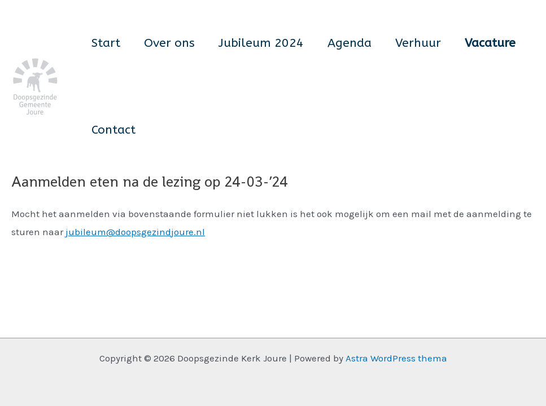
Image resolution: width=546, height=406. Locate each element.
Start (105, 43)
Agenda (349, 43)
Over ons (169, 43)
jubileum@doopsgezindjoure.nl (135, 231)
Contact (113, 130)
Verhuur (418, 43)
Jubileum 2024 (261, 43)
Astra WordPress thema (396, 358)
